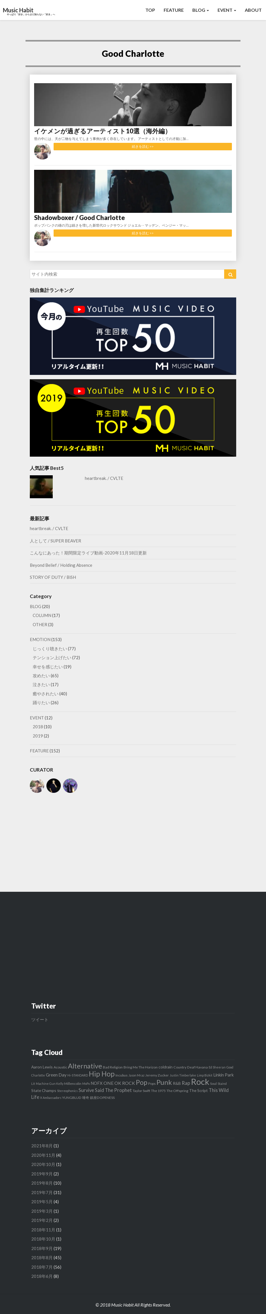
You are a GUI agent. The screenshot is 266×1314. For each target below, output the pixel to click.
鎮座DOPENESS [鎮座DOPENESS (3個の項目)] (102, 1097)
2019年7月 (42, 1192)
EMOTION (40, 639)
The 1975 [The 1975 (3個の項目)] (158, 1091)
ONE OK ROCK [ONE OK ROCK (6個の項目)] (119, 1083)
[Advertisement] (133, 843)
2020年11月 (43, 1155)
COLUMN (42, 615)
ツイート (39, 1019)
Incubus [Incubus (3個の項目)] (122, 1075)
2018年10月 (43, 1238)
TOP (150, 10)
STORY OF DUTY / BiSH (53, 577)
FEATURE (174, 10)
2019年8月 (42, 1182)
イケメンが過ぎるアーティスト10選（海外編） (102, 131)
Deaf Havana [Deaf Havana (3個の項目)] (197, 1067)
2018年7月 (42, 1267)
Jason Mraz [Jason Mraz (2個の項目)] (136, 1075)
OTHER (40, 624)
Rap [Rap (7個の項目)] (186, 1083)
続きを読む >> (143, 146)
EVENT (227, 10)
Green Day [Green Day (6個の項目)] (56, 1074)
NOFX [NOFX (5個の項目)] (97, 1083)
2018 (38, 726)
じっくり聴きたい (50, 648)
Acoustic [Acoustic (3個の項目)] (60, 1067)
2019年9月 (42, 1173)
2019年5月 (42, 1201)
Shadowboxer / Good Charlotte (79, 217)
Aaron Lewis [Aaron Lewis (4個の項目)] (42, 1066)
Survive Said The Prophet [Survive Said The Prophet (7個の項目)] (105, 1090)
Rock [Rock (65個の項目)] (200, 1081)
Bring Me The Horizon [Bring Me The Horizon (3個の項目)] (141, 1067)
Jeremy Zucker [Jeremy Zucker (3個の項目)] (157, 1075)
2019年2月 (42, 1220)
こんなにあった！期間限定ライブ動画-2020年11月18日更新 (88, 552)
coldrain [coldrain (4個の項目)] (166, 1066)
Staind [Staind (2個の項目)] (222, 1083)
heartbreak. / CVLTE (104, 478)
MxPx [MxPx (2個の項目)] (86, 1083)
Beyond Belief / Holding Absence (61, 565)
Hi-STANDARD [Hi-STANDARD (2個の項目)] (77, 1075)
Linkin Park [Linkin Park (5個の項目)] (223, 1074)
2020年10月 (43, 1164)
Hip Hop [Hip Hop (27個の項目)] (102, 1074)
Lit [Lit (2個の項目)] (33, 1083)
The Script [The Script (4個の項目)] (198, 1090)
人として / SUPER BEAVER (55, 540)
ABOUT (253, 10)
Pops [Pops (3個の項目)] (152, 1083)
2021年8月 (42, 1145)
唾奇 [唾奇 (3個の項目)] (85, 1097)
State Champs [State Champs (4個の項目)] (43, 1090)
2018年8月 (42, 1257)
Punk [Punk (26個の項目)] (164, 1082)
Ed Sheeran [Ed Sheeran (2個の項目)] (217, 1067)
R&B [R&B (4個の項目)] (177, 1083)
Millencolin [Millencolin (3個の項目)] (72, 1083)
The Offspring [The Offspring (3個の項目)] (177, 1091)
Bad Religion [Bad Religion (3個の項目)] (113, 1067)
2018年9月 (42, 1248)
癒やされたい (45, 693)
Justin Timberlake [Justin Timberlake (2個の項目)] (183, 1075)
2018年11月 (43, 1229)
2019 (38, 735)
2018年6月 (42, 1276)
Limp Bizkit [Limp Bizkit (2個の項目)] (204, 1075)
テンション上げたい (52, 657)
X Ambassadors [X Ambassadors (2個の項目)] (50, 1097)
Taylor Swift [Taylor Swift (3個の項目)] (141, 1091)
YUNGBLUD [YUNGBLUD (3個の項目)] (71, 1097)
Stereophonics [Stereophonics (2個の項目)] (67, 1091)
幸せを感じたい (48, 666)
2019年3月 (42, 1211)
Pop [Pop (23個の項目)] (141, 1082)
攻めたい (41, 675)
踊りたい (41, 702)
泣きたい (41, 684)
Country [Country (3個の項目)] (179, 1067)
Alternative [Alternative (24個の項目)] (85, 1066)
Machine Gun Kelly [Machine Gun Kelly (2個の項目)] (49, 1083)
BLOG (200, 10)
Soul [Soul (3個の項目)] (213, 1083)
